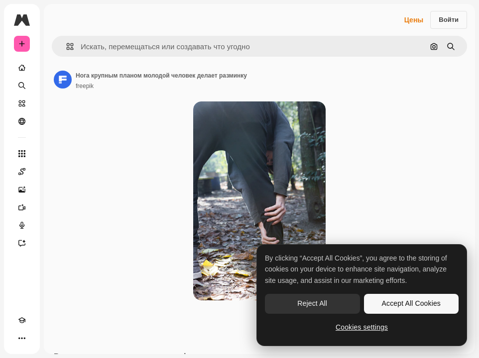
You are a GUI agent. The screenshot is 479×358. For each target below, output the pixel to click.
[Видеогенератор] (22, 207)
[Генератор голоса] (22, 225)
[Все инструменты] (22, 154)
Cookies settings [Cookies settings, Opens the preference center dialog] (362, 327)
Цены (414, 20)
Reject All (312, 303)
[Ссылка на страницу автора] (63, 80)
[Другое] (22, 338)
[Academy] (22, 320)
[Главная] (22, 68)
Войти (449, 19)
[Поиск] (22, 85)
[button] (66, 46)
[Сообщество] (22, 121)
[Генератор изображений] (22, 189)
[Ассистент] (22, 243)
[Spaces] (22, 171)
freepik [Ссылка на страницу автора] (85, 86)
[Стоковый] (22, 103)
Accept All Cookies (411, 303)
